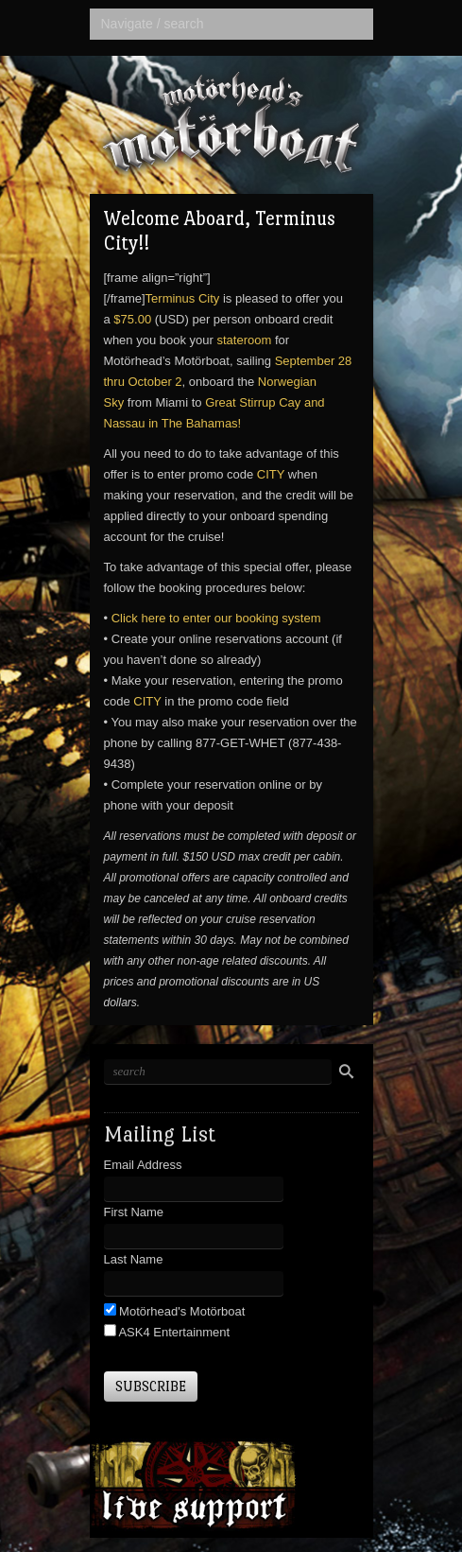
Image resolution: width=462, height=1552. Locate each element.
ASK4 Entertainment (173, 1332)
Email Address (143, 1165)
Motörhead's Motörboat (181, 1311)
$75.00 (132, 319)
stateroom (243, 340)
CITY (270, 474)
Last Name (133, 1259)
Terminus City (182, 298)
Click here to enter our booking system (216, 618)
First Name (134, 1212)
